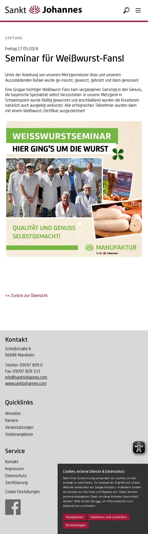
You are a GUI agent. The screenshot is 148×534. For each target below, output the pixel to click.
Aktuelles (13, 413)
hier (98, 501)
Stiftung (13, 38)
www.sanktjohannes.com (25, 383)
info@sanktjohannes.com (26, 377)
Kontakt (11, 462)
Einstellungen (76, 525)
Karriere (11, 420)
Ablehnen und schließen (109, 517)
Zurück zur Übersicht (29, 295)
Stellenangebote (19, 434)
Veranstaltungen (19, 427)
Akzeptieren (75, 517)
